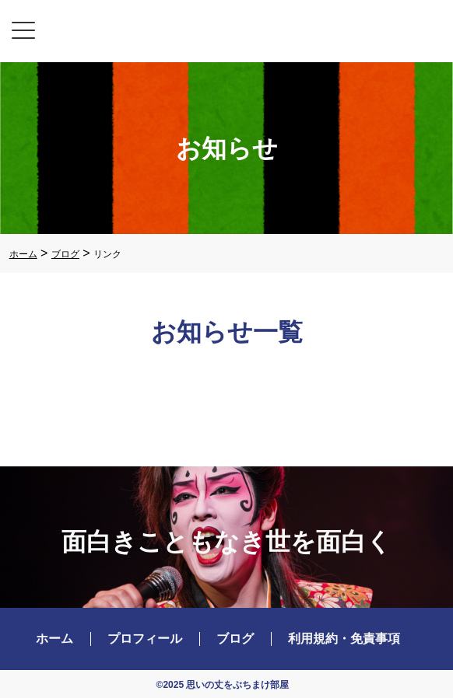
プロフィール (144, 638)
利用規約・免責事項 (344, 638)
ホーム (54, 638)
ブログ (235, 638)
